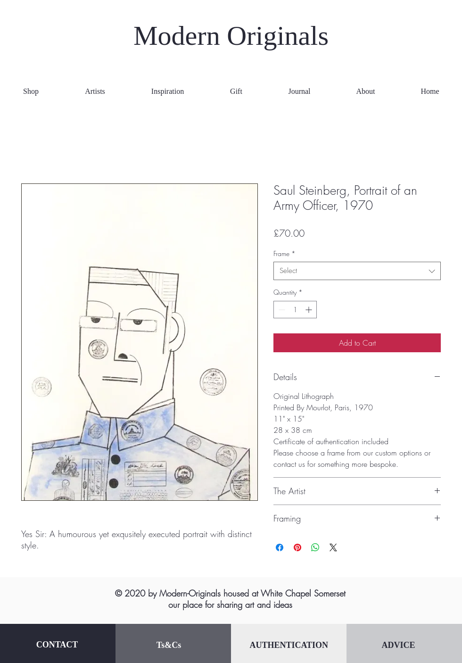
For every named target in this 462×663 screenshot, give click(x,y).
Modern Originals (231, 35)
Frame (284, 253)
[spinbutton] (295, 309)
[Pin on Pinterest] (297, 547)
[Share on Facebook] (279, 547)
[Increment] (309, 309)
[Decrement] (281, 309)
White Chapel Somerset (303, 593)
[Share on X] (333, 547)
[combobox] (357, 271)
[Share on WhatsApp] (315, 547)
